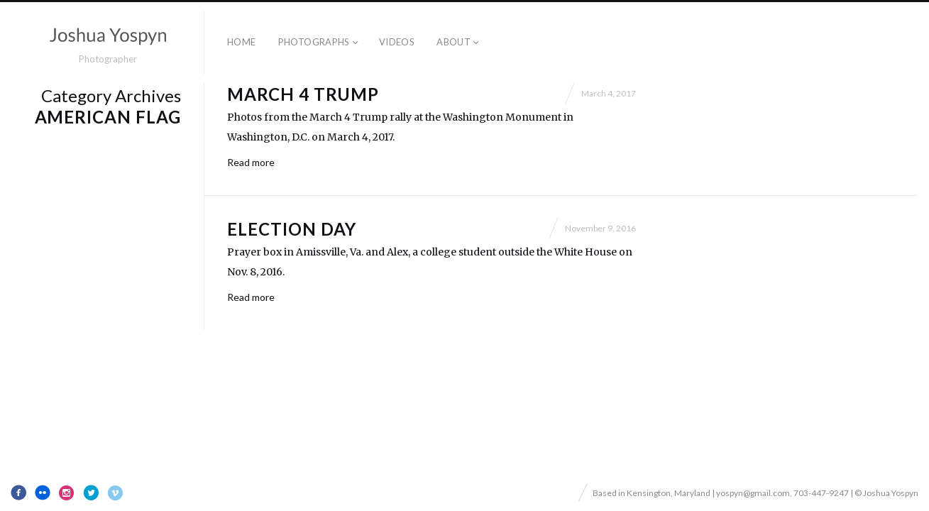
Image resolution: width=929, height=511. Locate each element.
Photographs (314, 42)
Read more (251, 162)
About (453, 42)
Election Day (291, 229)
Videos (396, 42)
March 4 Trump (302, 94)
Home (241, 42)
